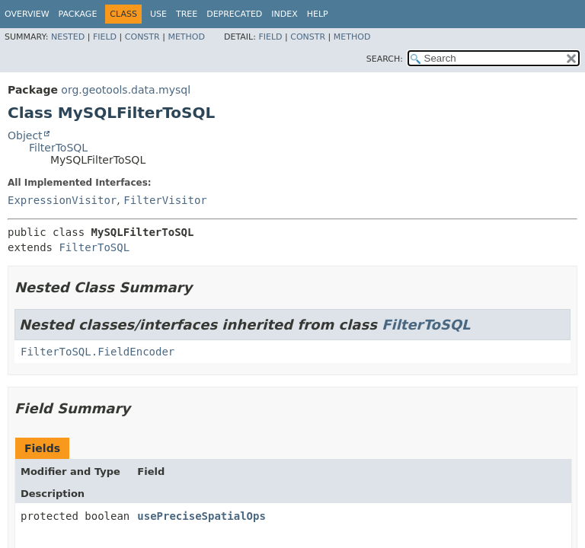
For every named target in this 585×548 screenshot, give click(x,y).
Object (25, 135)
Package (78, 14)
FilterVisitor (165, 200)
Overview (27, 14)
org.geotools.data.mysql (125, 90)
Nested (68, 37)
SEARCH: (384, 59)
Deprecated (234, 14)
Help (317, 14)
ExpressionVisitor (62, 200)
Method (186, 37)
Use (158, 14)
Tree (186, 14)
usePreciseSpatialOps (201, 516)
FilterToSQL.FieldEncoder (97, 352)
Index (284, 14)
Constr (142, 37)
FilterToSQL (58, 148)
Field (105, 37)
